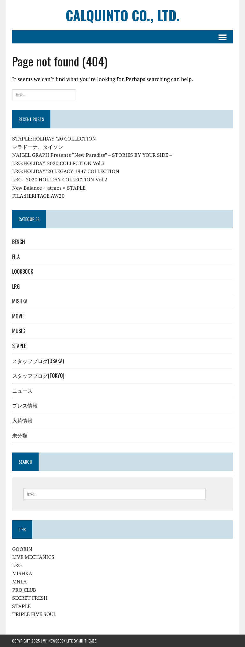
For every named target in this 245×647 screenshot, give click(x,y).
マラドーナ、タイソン (37, 146)
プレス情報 (25, 405)
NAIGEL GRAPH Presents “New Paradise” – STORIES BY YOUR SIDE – (92, 154)
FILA (16, 257)
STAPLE (19, 346)
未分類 (19, 435)
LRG (16, 286)
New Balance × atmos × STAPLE (48, 187)
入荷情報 (22, 420)
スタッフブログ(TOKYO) (38, 375)
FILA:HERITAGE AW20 (38, 195)
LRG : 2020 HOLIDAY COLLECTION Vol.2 (59, 179)
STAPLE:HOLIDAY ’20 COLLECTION (54, 138)
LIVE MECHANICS (33, 556)
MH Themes (87, 640)
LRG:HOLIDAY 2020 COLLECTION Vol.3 (58, 163)
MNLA (19, 581)
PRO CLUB (24, 589)
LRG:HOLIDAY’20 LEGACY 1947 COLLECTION (65, 171)
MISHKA (19, 301)
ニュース (22, 390)
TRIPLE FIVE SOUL (34, 614)
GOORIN (22, 548)
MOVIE (18, 316)
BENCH (18, 242)
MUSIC (18, 331)
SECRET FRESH (30, 597)
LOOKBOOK (22, 271)
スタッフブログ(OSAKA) (38, 361)
